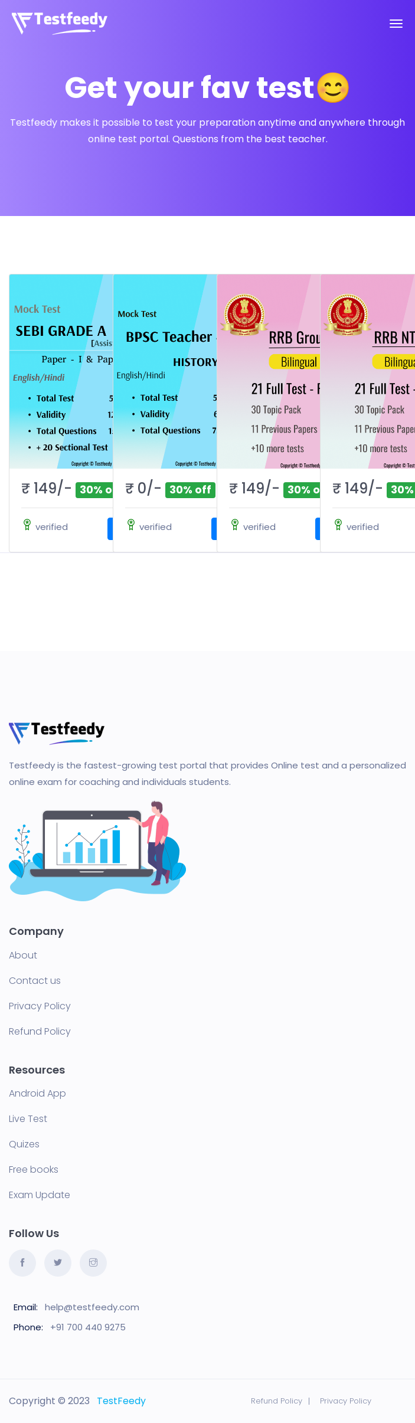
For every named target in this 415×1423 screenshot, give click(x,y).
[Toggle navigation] (396, 24)
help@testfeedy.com (92, 1307)
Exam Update (39, 1195)
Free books (33, 1170)
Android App (37, 1094)
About (23, 955)
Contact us (35, 981)
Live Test (28, 1119)
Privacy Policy (40, 1006)
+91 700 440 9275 (88, 1327)
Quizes (24, 1144)
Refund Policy (40, 1032)
